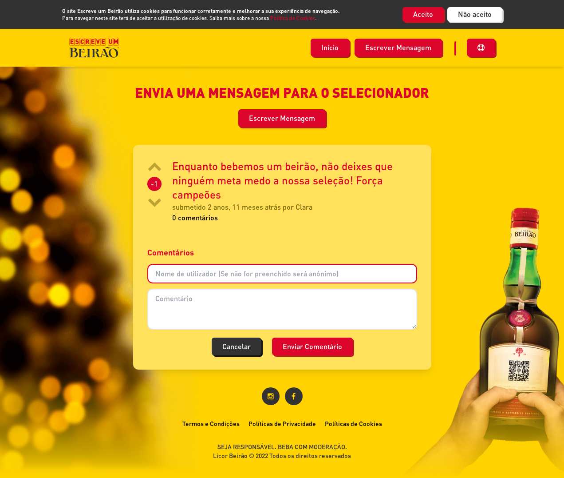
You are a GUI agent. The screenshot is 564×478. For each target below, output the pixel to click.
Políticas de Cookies (353, 423)
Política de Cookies (292, 18)
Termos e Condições (211, 423)
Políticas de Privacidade (282, 423)
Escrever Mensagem (398, 47)
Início (330, 47)
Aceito (423, 14)
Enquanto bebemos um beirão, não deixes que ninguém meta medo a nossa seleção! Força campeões (282, 180)
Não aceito (475, 14)
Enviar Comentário (312, 346)
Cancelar (236, 346)
